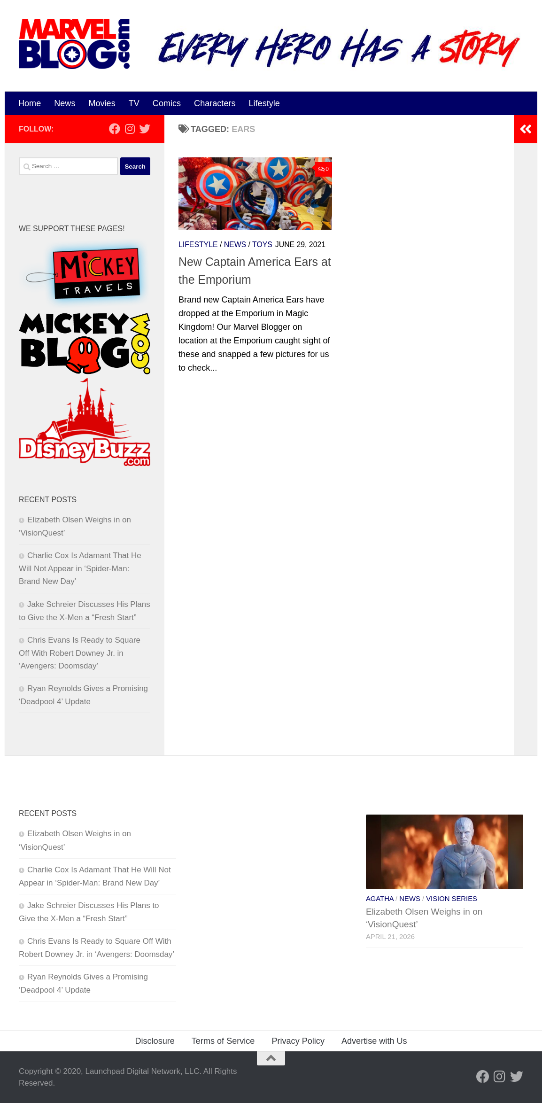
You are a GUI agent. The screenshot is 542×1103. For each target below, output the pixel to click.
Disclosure (154, 1041)
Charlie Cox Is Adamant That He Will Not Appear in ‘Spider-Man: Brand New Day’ (80, 568)
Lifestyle (264, 103)
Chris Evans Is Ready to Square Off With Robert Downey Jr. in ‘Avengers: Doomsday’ (79, 653)
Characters (214, 103)
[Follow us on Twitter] (144, 128)
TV (134, 103)
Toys (262, 245)
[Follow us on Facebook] (114, 128)
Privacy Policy (298, 1041)
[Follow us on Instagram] (129, 128)
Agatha (380, 898)
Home (29, 103)
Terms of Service (223, 1041)
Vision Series (451, 898)
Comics (167, 103)
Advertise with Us (374, 1041)
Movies (101, 103)
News (64, 103)
